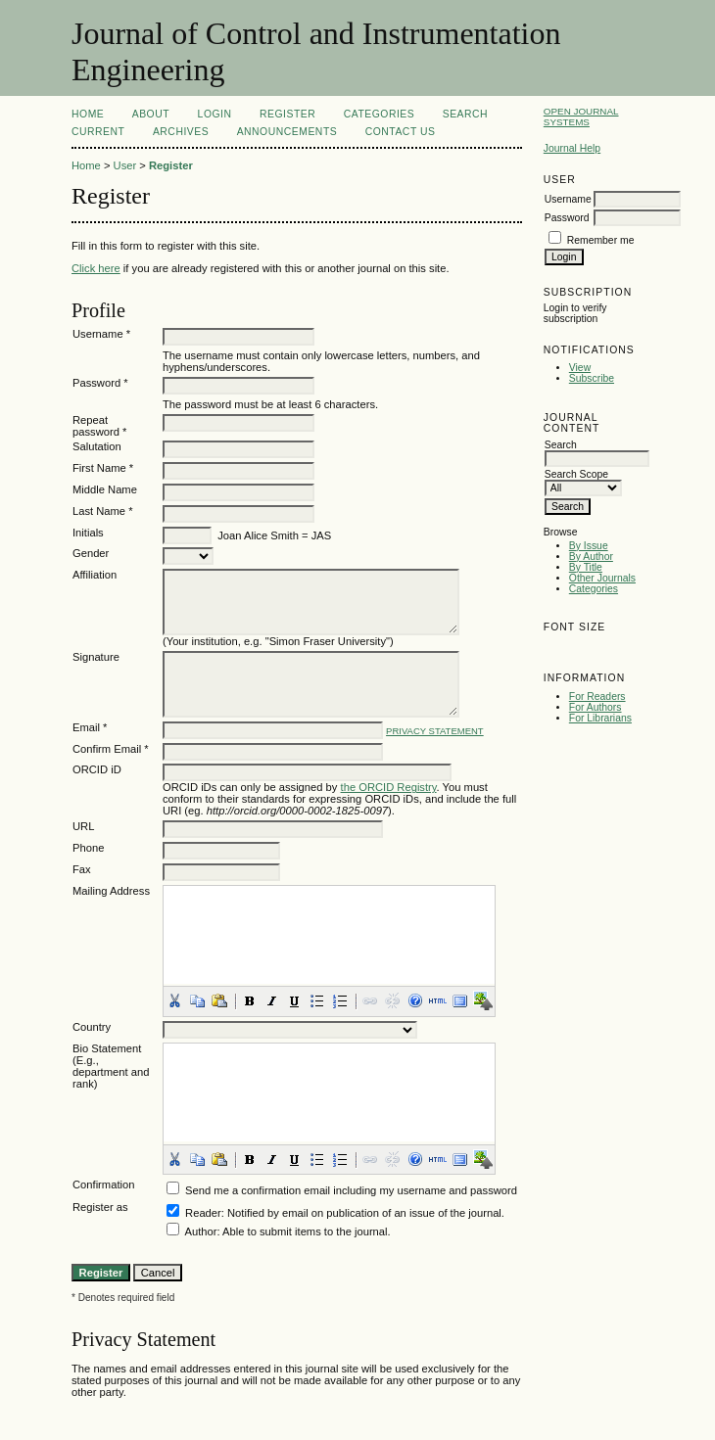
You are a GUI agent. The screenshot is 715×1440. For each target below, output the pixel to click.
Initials (88, 532)
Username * (101, 334)
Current (98, 131)
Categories (593, 588)
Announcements (287, 131)
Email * (89, 727)
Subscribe (591, 378)
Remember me (601, 240)
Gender (90, 553)
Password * (100, 383)
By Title (585, 567)
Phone (88, 848)
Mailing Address (111, 891)
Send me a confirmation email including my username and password (351, 1190)
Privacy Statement (435, 730)
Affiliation (94, 575)
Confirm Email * (110, 749)
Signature (95, 657)
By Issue (588, 545)
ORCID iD (96, 769)
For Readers (597, 696)
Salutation (96, 446)
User (125, 165)
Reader (203, 1213)
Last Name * (102, 511)
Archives (181, 131)
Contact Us (400, 131)
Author (200, 1231)
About (150, 114)
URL (83, 826)
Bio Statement (106, 1048)
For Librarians (600, 718)
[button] (174, 1000)
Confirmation (103, 1184)
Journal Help (572, 148)
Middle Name (104, 489)
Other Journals (602, 578)
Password (567, 217)
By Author (591, 556)
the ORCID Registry (389, 787)
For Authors (595, 707)
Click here (96, 268)
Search (465, 114)
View (580, 367)
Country (91, 1027)
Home (88, 114)
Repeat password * (99, 426)
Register (287, 114)
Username (568, 199)
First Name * (102, 468)
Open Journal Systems (581, 116)
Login (215, 114)
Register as (100, 1207)
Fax (81, 869)
